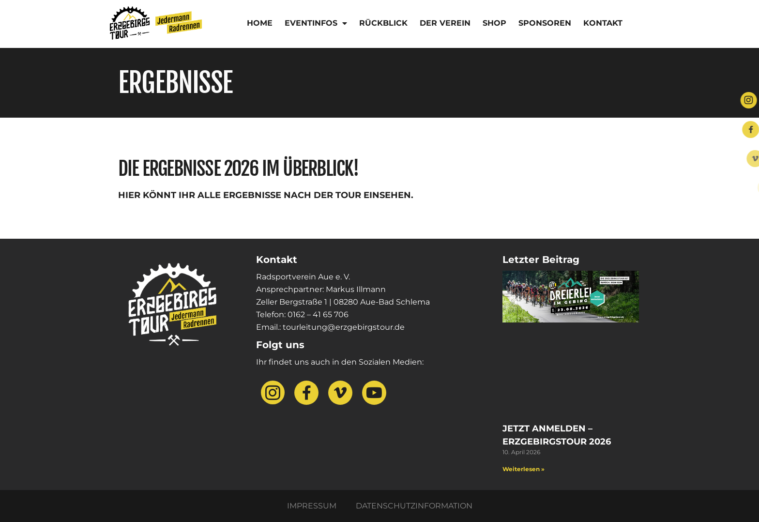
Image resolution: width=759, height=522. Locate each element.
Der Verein (445, 23)
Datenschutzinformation (414, 505)
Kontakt (602, 23)
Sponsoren (544, 23)
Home (260, 23)
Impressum (311, 505)
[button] (21, 500)
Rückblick (383, 23)
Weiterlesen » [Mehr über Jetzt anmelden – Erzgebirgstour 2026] (523, 469)
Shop (494, 23)
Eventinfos (316, 23)
